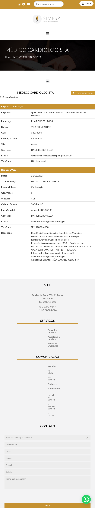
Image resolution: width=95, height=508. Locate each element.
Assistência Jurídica (47, 335)
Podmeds (43, 373)
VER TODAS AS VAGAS (83, 93)
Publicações (44, 377)
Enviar (47, 481)
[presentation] (47, 472)
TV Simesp (43, 368)
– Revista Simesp (46, 386)
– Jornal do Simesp (47, 382)
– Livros (42, 391)
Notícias (42, 359)
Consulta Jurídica (46, 330)
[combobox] (47, 413)
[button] (47, 34)
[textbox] (44, 413)
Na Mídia (42, 364)
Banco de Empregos (47, 339)
